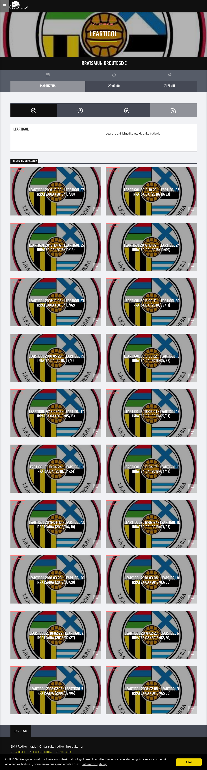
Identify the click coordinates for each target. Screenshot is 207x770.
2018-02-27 (18, 614)
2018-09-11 (113, 282)
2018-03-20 (18, 559)
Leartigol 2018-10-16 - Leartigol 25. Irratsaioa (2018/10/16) (57, 247)
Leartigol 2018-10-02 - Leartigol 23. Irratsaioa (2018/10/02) (57, 303)
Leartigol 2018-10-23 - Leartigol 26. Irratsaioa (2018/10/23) (152, 192)
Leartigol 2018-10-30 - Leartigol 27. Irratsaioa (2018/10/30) (57, 192)
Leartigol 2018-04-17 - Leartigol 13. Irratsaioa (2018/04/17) (152, 469)
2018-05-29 (18, 337)
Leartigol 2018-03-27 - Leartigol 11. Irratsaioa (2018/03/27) (152, 524)
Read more (113, 145)
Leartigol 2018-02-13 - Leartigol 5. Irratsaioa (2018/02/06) (57, 691)
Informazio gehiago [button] (94, 764)
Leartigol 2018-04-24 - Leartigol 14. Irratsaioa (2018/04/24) (56, 469)
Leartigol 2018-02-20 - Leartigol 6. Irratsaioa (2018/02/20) (152, 635)
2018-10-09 (113, 226)
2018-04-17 (113, 448)
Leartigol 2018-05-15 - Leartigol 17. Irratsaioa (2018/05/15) (56, 414)
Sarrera (20, 752)
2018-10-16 (18, 226)
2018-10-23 (113, 171)
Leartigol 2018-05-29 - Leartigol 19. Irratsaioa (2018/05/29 (57, 358)
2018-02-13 (18, 670)
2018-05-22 (113, 337)
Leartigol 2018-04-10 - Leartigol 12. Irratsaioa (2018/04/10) (57, 524)
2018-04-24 (18, 448)
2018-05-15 (18, 392)
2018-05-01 (113, 392)
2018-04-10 (18, 503)
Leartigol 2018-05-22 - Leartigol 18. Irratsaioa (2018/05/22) (152, 358)
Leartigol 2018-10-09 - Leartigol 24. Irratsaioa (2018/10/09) (152, 247)
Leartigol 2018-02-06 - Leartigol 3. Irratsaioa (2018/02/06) (152, 691)
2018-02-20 (113, 614)
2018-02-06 (113, 670)
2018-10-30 (18, 171)
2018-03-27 (113, 503)
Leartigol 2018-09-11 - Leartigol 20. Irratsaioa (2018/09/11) (152, 303)
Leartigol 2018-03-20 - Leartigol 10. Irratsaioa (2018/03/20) (57, 580)
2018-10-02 (18, 282)
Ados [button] (189, 762)
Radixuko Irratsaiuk (103, 24)
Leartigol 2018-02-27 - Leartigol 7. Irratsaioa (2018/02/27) (56, 635)
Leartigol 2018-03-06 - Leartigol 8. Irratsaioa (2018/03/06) (152, 580)
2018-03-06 (113, 559)
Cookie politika (42, 752)
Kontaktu (65, 752)
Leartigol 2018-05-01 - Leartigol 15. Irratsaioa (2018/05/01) (152, 414)
